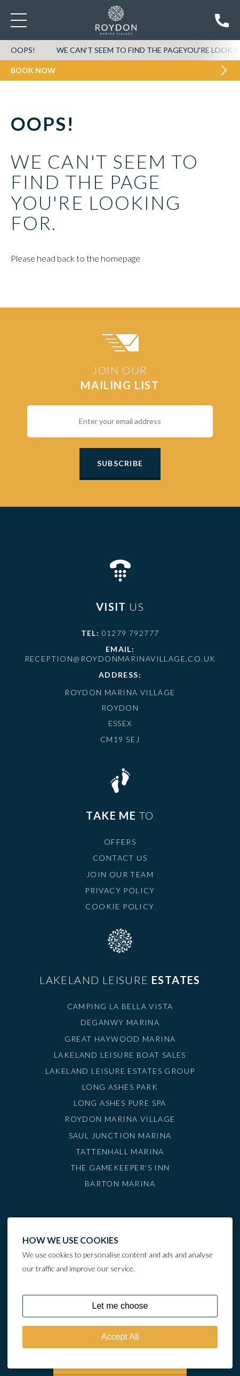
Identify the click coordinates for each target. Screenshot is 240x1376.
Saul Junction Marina (120, 1135)
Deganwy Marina (120, 1022)
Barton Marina (120, 1183)
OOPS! (23, 49)
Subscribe (120, 463)
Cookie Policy (119, 906)
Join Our (120, 378)
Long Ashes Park (120, 1086)
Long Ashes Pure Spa (120, 1102)
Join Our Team (120, 874)
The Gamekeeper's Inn (120, 1167)
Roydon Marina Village (120, 1118)
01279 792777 (130, 633)
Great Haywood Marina (120, 1038)
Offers (120, 841)
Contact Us (120, 857)
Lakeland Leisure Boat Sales (120, 1054)
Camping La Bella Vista (120, 1006)
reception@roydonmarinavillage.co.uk (120, 658)
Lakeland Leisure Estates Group (120, 1070)
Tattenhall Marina (120, 1151)
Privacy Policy (120, 890)
